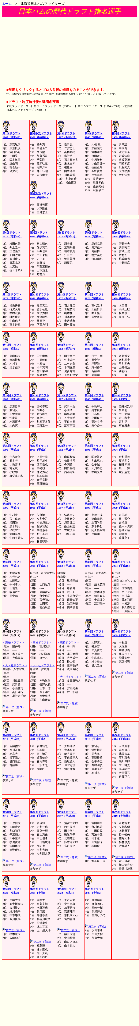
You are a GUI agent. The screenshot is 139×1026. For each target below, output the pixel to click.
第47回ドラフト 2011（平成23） (39, 736)
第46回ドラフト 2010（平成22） (12, 736)
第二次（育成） (97, 857)
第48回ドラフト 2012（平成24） (66, 736)
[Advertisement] (69, 50)
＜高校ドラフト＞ (14, 642)
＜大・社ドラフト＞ (15, 665)
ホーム (7, 4)
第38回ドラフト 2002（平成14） (66, 562)
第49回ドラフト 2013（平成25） (94, 736)
